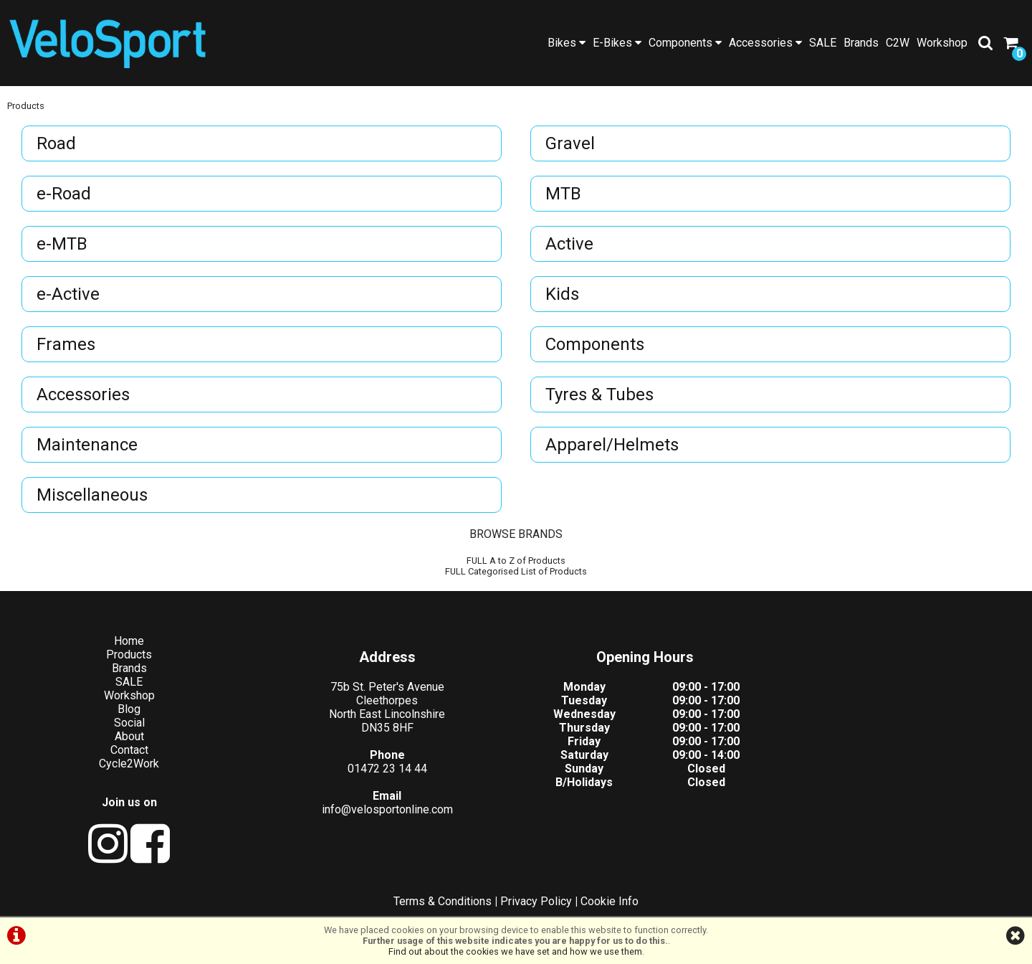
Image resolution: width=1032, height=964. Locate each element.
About (129, 736)
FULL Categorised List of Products (516, 571)
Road (56, 143)
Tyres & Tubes (599, 394)
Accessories (765, 42)
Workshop (942, 42)
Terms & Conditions (442, 901)
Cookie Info (609, 901)
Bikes (567, 42)
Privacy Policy (536, 901)
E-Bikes (617, 42)
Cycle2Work (129, 763)
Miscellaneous (92, 495)
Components (685, 42)
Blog (129, 709)
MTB (563, 194)
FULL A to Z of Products (516, 560)
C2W (897, 42)
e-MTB (62, 244)
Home (129, 641)
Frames (66, 344)
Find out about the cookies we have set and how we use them (515, 951)
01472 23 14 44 (387, 768)
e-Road (64, 194)
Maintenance (87, 445)
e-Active (68, 294)
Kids (562, 294)
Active (569, 244)
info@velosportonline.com (387, 809)
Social (129, 722)
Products (25, 105)
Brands (861, 42)
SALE (822, 42)
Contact (129, 750)
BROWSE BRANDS (516, 534)
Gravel (570, 143)
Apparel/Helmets (612, 445)
